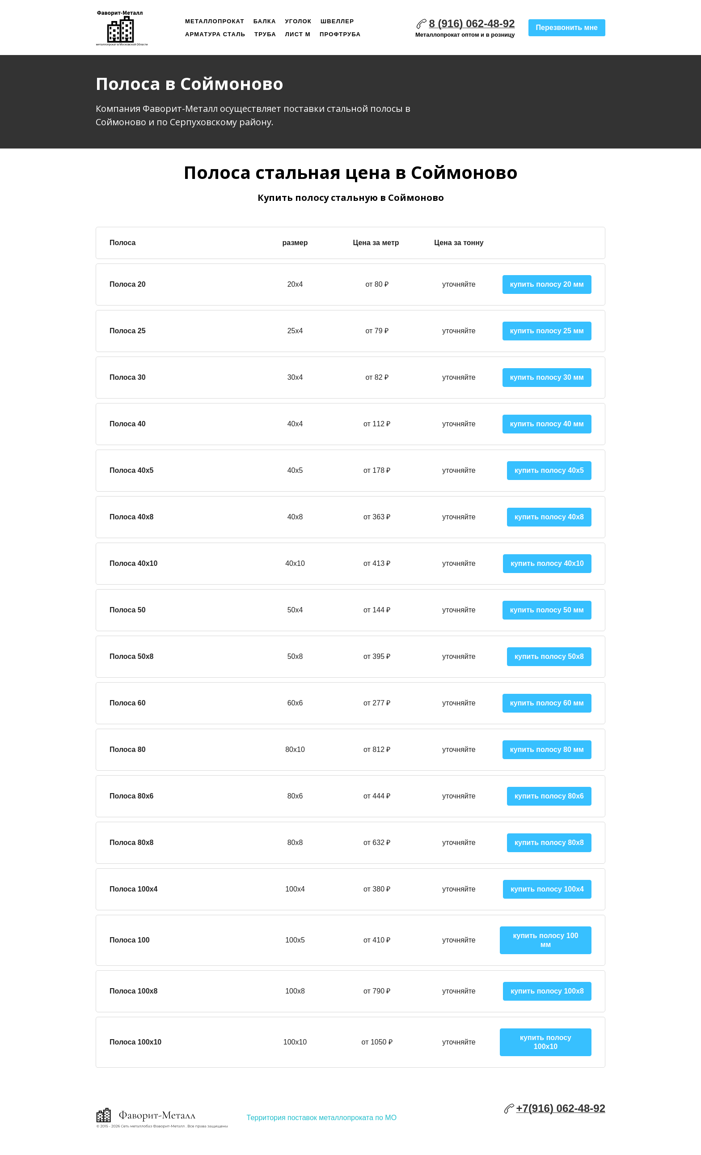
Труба (265, 34)
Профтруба (340, 34)
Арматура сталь (215, 34)
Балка (264, 21)
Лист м (298, 34)
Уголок (298, 21)
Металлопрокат (215, 21)
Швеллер (337, 21)
